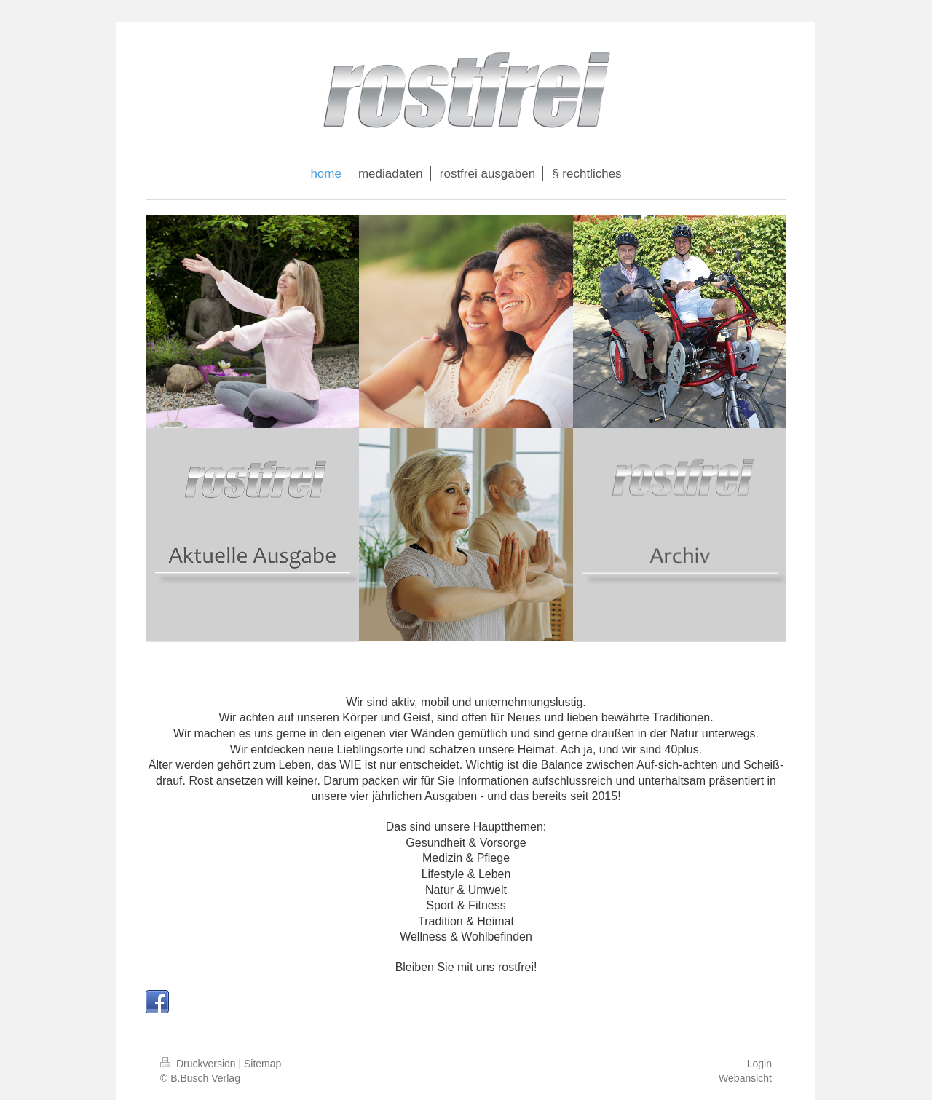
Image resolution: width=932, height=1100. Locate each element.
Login (759, 1063)
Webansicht (745, 1078)
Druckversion (199, 1063)
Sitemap (262, 1063)
